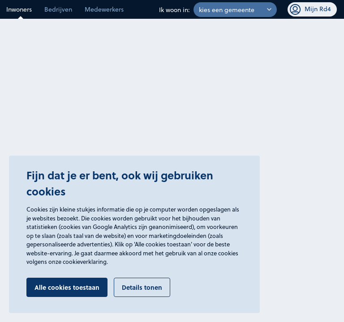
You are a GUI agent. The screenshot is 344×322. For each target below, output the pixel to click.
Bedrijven (58, 9)
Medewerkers (104, 9)
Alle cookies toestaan (66, 287)
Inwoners (19, 9)
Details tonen (142, 287)
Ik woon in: (174, 9)
